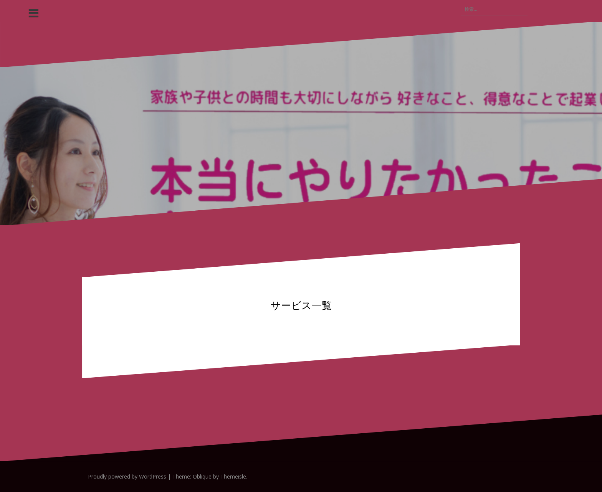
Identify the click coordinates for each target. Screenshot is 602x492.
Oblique (202, 476)
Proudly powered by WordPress (127, 476)
